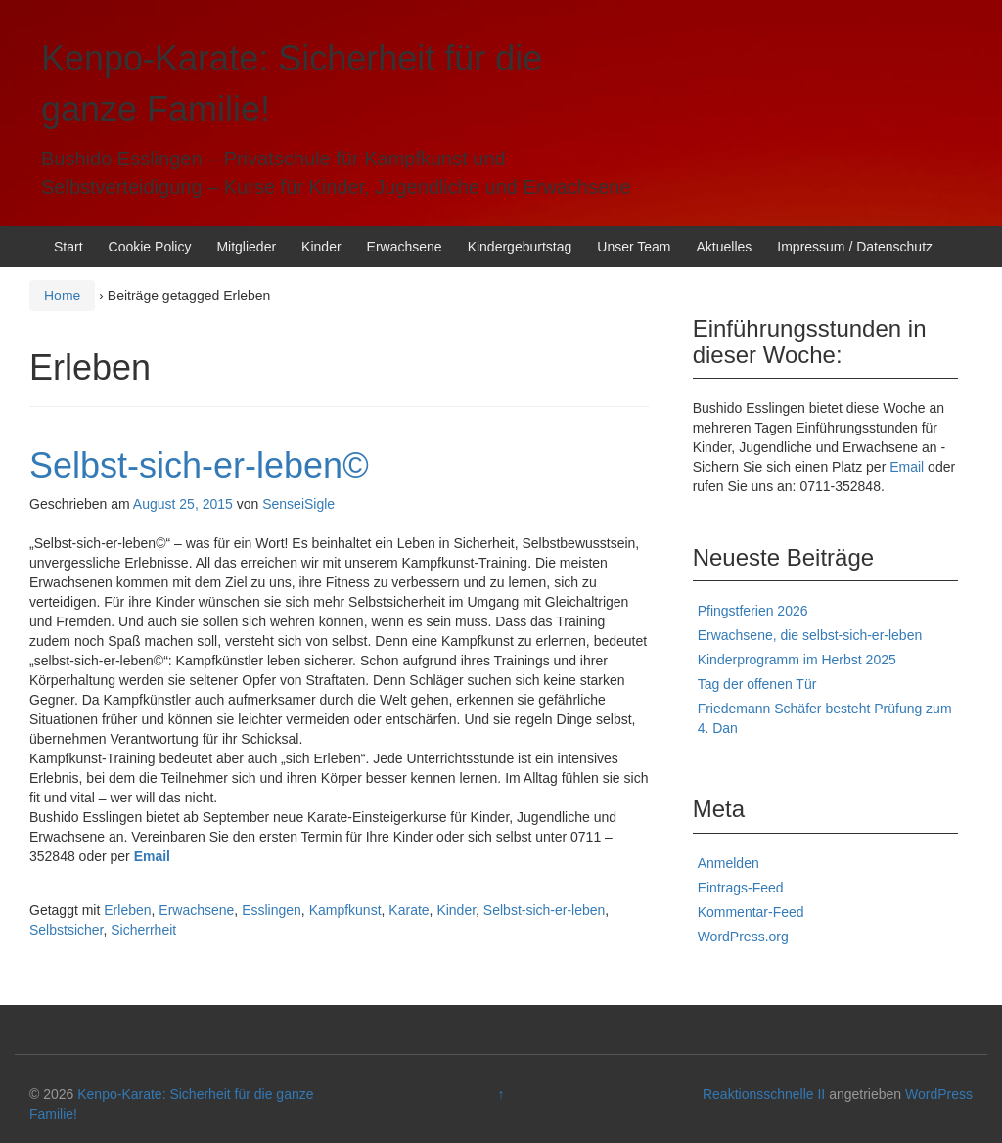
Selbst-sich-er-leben (544, 910)
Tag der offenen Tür (757, 684)
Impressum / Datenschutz (855, 246)
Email (152, 856)
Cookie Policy (150, 246)
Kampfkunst (345, 910)
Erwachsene (404, 246)
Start (68, 246)
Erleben (127, 910)
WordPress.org (743, 936)
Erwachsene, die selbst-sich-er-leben (810, 635)
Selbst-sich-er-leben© (199, 465)
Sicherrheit (143, 929)
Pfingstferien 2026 (753, 610)
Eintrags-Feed (741, 887)
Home (62, 295)
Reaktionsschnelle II (764, 1094)
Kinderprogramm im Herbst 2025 (797, 659)
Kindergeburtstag (520, 246)
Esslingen (271, 910)
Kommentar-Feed (751, 912)
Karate (408, 910)
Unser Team (633, 246)
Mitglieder (246, 246)
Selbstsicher (66, 929)
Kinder (321, 246)
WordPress (939, 1094)
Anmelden (728, 863)
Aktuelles (724, 246)
